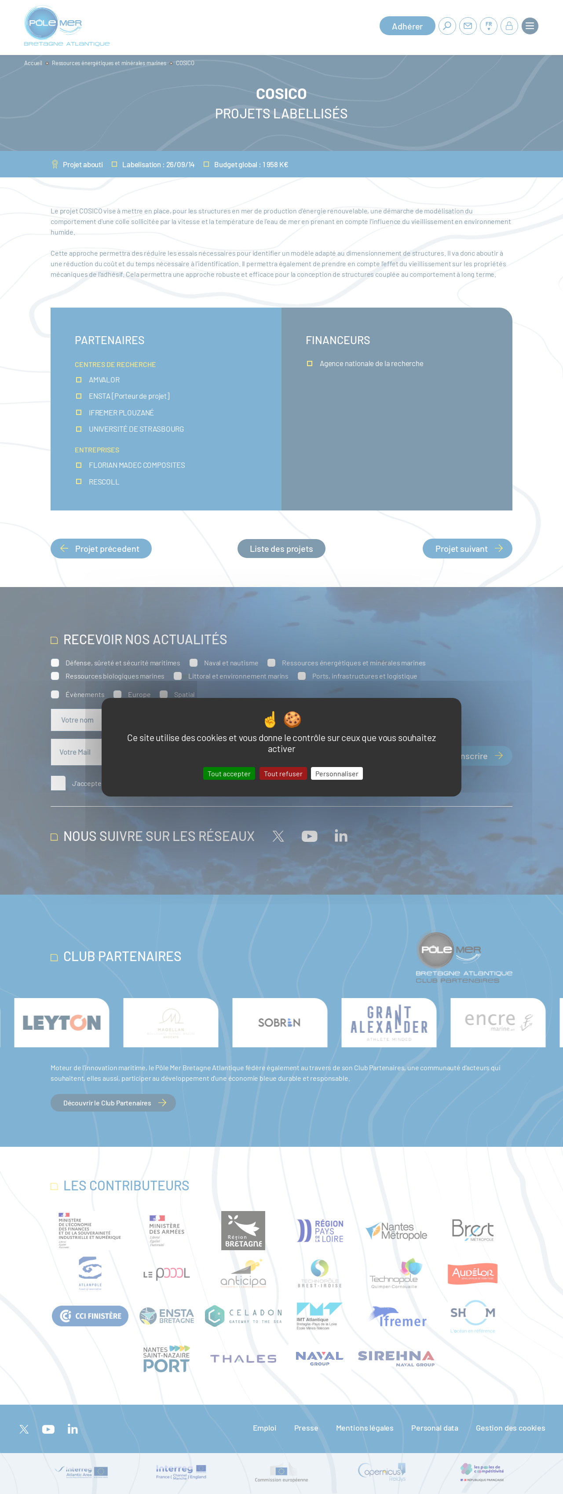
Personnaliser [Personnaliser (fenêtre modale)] (336, 773)
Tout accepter (229, 773)
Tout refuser (283, 773)
